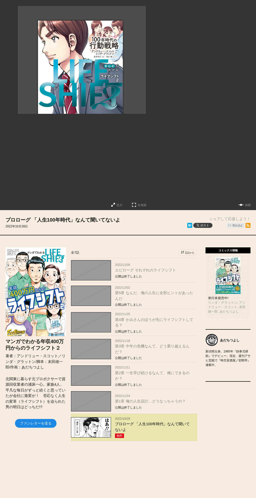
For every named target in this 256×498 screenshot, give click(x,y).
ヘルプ (189, 486)
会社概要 (133, 486)
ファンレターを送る (36, 423)
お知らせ (108, 486)
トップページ (47, 486)
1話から (189, 252)
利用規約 (212, 486)
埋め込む (237, 225)
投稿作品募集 (80, 486)
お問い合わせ (162, 486)
